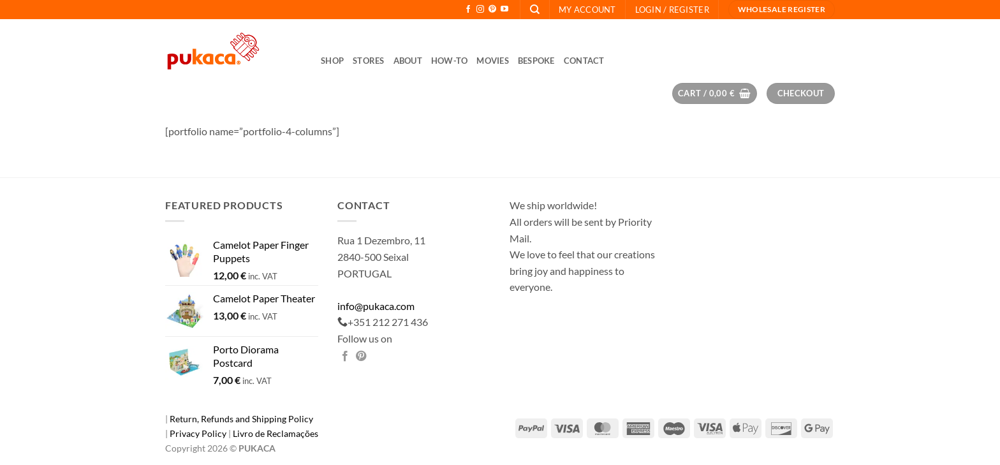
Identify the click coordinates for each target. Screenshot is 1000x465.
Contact (584, 60)
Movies (492, 60)
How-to (449, 60)
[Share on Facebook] (345, 356)
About (407, 60)
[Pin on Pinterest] (361, 356)
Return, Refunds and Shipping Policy (241, 418)
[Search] (535, 9)
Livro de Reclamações (275, 433)
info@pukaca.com (376, 306)
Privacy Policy (199, 433)
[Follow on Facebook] (468, 9)
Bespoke (536, 60)
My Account (587, 9)
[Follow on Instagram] (480, 9)
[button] (672, 9)
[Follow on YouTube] (504, 9)
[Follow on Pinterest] (492, 9)
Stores (369, 60)
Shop (332, 60)
